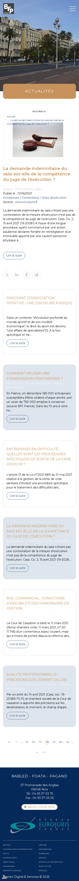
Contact (43, 858)
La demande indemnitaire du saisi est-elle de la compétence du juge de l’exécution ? (37, 531)
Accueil (11, 116)
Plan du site (45, 866)
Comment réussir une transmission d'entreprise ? (34, 375)
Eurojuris (44, 853)
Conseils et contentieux (51, 862)
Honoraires (9, 866)
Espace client (10, 858)
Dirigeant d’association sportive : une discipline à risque (39, 300)
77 (40, 742)
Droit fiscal (9, 862)
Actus (6, 853)
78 (47, 742)
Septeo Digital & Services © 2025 (26, 877)
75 (26, 742)
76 (33, 742)
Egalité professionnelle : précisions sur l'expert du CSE (36, 676)
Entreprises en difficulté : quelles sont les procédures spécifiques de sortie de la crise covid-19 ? (38, 456)
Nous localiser (41, 807)
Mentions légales (12, 870)
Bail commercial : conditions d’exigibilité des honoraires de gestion (37, 603)
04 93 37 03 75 (42, 793)
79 (54, 742)
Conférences (45, 849)
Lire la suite (14, 255)
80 (61, 742)
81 (68, 742)
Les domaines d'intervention (17, 849)
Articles (43, 870)
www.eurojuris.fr (26, 202)
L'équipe (43, 845)
